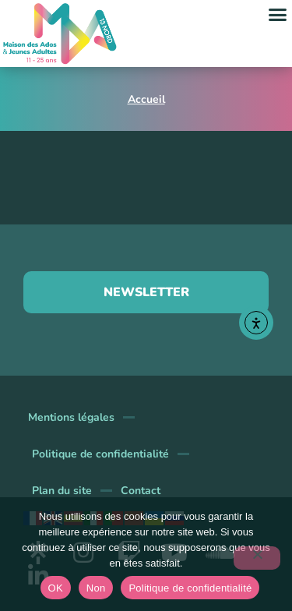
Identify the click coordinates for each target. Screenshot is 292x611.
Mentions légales (71, 417)
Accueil (146, 99)
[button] (278, 15)
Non (96, 588)
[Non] (257, 558)
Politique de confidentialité (100, 454)
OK (55, 588)
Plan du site (62, 490)
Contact (140, 490)
